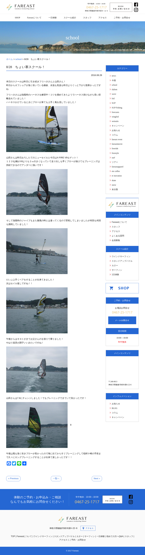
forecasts (115, 112)
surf (113, 158)
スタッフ (87, 18)
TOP (13, 536)
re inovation (117, 176)
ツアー (115, 162)
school (114, 85)
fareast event (117, 139)
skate (114, 180)
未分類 (115, 189)
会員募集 (116, 240)
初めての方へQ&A (114, 536)
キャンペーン (118, 126)
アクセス (102, 18)
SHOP (17, 18)
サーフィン (117, 270)
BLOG (114, 408)
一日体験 (52, 18)
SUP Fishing (117, 108)
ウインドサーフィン (121, 256)
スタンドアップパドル (122, 261)
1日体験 (115, 274)
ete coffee (116, 171)
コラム (115, 135)
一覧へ (56, 478)
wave (114, 94)
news (114, 76)
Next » (97, 478)
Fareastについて (34, 18)
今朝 (114, 80)
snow (114, 185)
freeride (115, 148)
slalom (114, 89)
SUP (113, 103)
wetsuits (115, 121)
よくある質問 (118, 236)
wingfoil (115, 117)
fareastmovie (117, 144)
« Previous (13, 478)
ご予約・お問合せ (122, 18)
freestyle (115, 153)
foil (113, 98)
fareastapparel (117, 167)
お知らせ (116, 130)
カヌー (115, 265)
